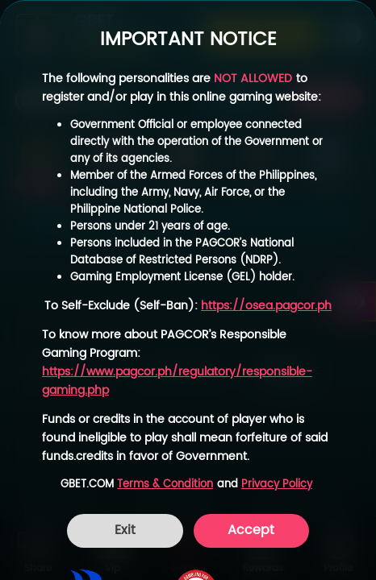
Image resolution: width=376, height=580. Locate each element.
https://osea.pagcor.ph (266, 305)
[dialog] (188, 290)
